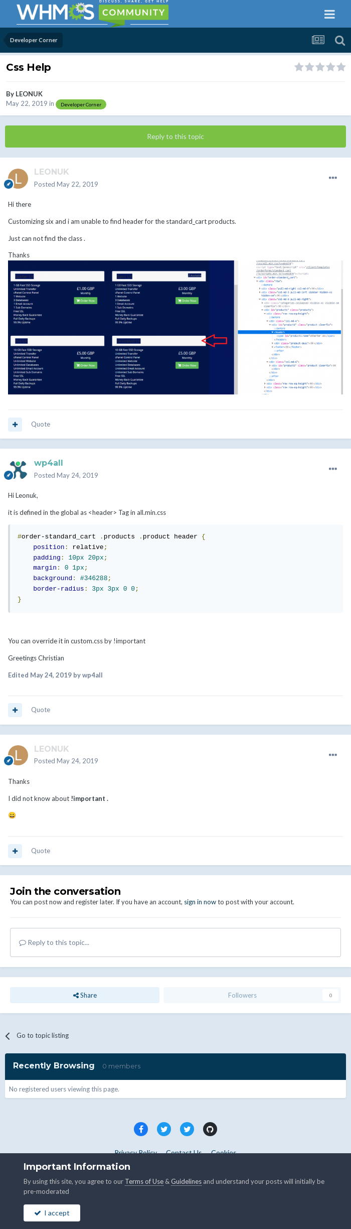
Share (85, 995)
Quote (40, 424)
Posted (66, 184)
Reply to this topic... (54, 942)
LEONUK (29, 94)
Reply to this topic (175, 136)
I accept (52, 1212)
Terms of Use (144, 1181)
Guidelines (186, 1181)
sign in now (200, 902)
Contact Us (184, 1152)
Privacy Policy (135, 1152)
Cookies (224, 1152)
